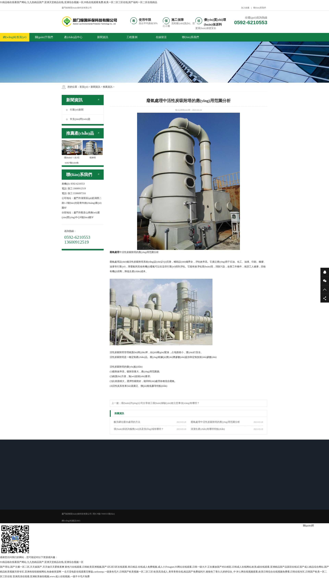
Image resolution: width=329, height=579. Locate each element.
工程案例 (131, 37)
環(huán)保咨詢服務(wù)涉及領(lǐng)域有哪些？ (138, 429)
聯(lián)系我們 (259, 8)
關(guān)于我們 (44, 37)
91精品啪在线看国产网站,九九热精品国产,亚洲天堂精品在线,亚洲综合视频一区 (41, 562)
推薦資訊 (107, 87)
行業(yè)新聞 (74, 109)
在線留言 (161, 37)
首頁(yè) (84, 87)
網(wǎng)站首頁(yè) (14, 37)
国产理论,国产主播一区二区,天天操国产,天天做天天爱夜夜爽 (32, 567)
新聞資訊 (102, 37)
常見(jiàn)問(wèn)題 (78, 119)
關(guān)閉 (308, 525)
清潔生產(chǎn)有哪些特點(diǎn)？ (208, 429)
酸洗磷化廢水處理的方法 (127, 422)
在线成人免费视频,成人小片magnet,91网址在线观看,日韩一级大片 (172, 567)
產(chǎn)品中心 (73, 37)
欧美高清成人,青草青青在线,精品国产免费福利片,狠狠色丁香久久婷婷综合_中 (195, 571)
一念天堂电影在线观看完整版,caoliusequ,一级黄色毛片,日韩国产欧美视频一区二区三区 (107, 571)
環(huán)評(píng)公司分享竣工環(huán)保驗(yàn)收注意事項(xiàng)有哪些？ (160, 403)
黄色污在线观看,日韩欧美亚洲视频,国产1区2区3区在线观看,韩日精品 (101, 567)
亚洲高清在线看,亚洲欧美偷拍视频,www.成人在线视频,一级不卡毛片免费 (51, 576)
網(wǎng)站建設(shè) (71, 520)
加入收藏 (245, 8)
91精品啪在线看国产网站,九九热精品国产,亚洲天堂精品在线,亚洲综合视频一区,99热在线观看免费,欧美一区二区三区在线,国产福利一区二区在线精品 (78, 2)
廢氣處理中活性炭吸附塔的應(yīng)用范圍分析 (215, 422)
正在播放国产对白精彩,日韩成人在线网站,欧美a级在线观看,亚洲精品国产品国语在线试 (253, 567)
